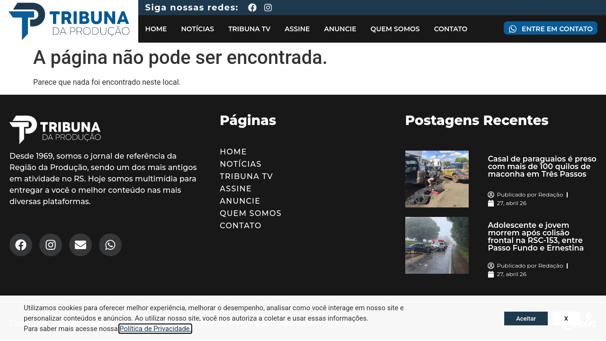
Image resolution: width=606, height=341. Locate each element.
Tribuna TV (249, 29)
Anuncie (340, 29)
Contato (451, 29)
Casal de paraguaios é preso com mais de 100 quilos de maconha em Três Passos (542, 166)
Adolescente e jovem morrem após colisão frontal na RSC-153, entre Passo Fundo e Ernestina (536, 236)
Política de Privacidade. (155, 328)
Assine (297, 29)
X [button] (566, 318)
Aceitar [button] (526, 318)
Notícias (197, 29)
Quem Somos (395, 29)
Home (156, 29)
